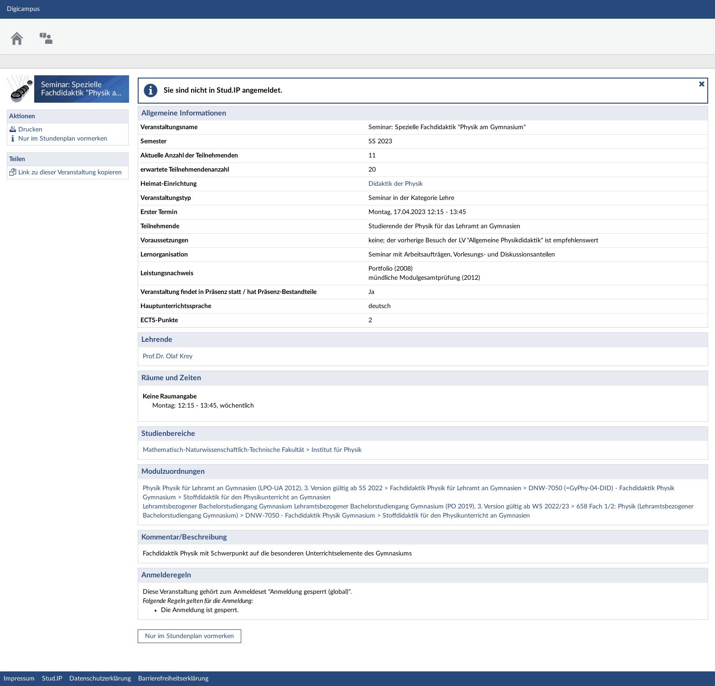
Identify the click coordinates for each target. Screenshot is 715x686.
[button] (701, 84)
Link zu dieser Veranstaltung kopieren (70, 172)
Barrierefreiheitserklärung (173, 679)
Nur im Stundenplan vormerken (62, 139)
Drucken (30, 129)
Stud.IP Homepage (680, 30)
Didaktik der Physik (395, 184)
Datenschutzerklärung (100, 679)
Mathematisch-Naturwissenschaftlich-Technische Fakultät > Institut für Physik (252, 450)
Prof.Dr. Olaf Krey (167, 356)
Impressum (19, 679)
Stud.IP (52, 679)
